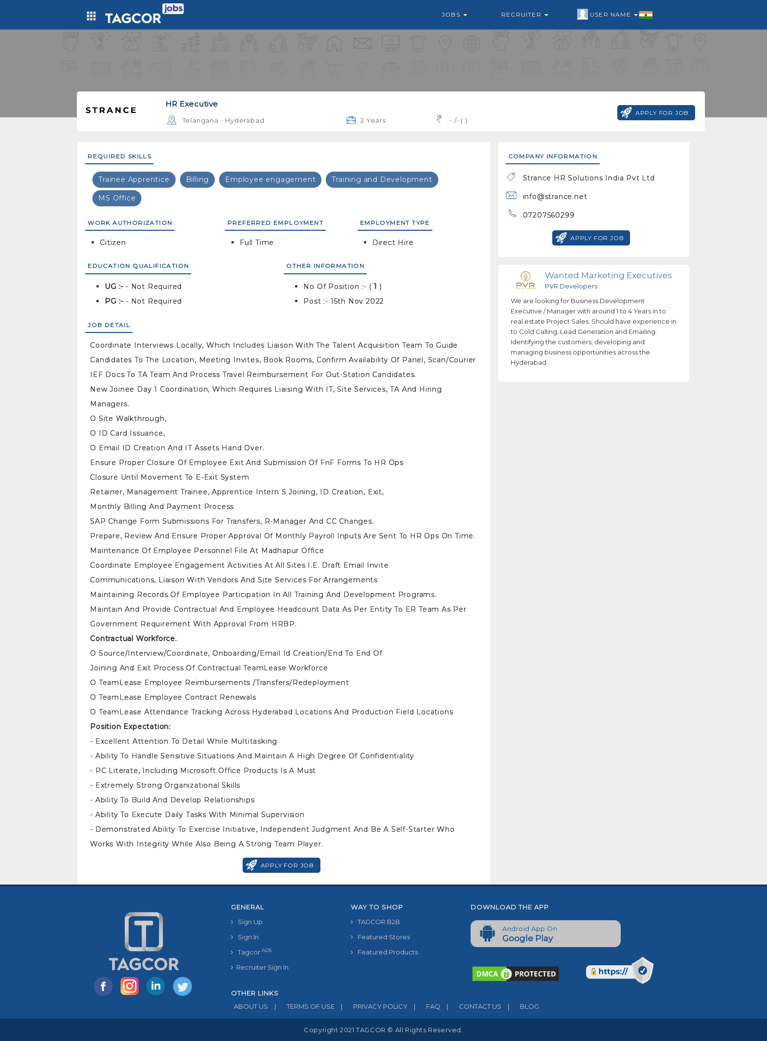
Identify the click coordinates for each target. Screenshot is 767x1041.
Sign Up (247, 922)
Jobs (454, 14)
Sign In (245, 937)
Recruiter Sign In (260, 967)
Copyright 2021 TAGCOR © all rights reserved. (383, 1030)
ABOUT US (249, 1006)
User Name (615, 14)
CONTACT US (470, 1006)
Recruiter (524, 14)
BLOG (520, 1006)
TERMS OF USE (301, 1006)
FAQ (423, 1006)
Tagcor (251, 952)
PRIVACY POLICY (371, 1006)
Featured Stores (380, 937)
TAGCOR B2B (375, 922)
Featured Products (384, 952)
